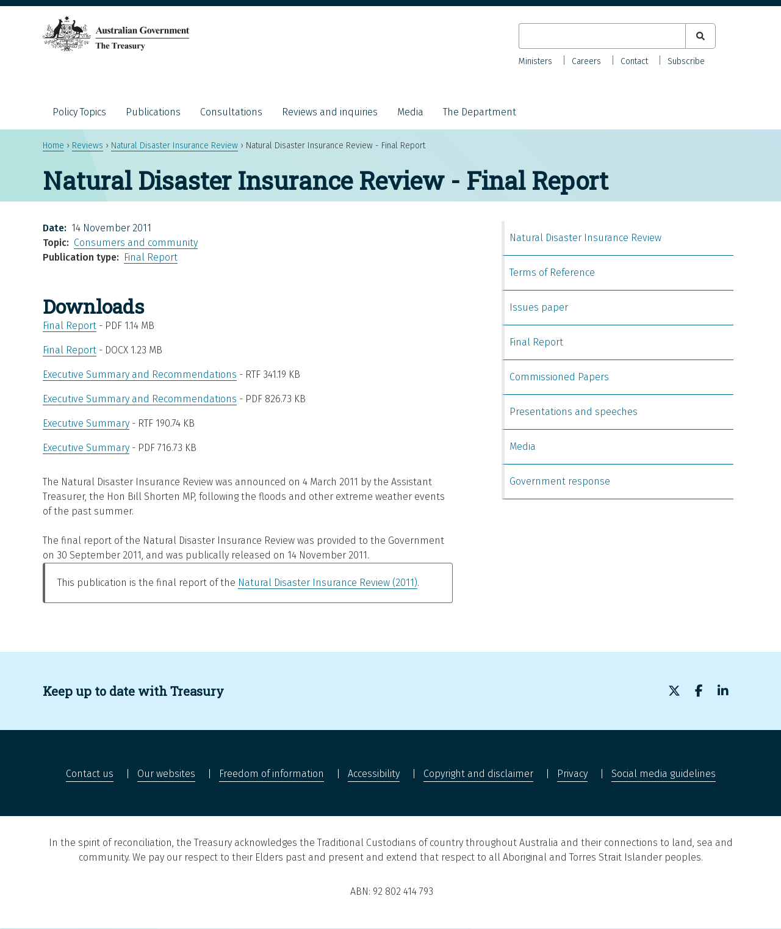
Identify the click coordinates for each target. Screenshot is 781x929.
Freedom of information (271, 773)
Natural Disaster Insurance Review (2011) (327, 582)
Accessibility (374, 773)
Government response (559, 481)
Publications (153, 112)
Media (410, 112)
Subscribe (686, 61)
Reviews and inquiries (330, 112)
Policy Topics (79, 112)
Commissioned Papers (559, 377)
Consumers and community (136, 242)
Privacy (572, 773)
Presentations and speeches (573, 412)
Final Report (151, 257)
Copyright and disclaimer (478, 773)
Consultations (231, 112)
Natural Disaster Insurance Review (174, 145)
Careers (586, 61)
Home (53, 145)
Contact (634, 61)
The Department (479, 112)
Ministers (535, 61)
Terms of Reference (552, 272)
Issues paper (538, 307)
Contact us (89, 773)
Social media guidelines (663, 773)
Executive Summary (86, 423)
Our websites (166, 773)
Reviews (87, 145)
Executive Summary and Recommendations (140, 374)
